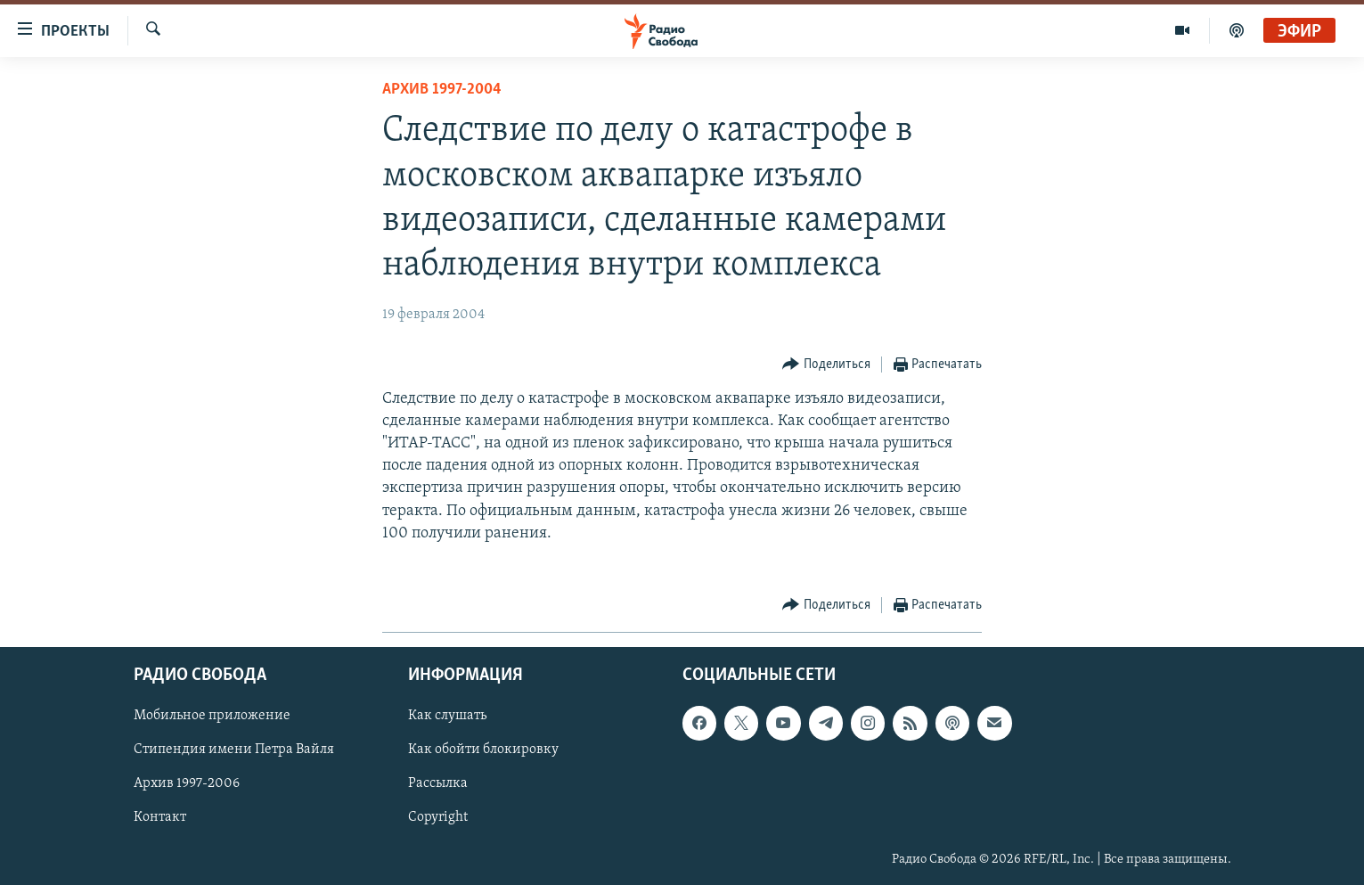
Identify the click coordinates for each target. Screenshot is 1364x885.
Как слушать (447, 716)
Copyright (438, 818)
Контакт (160, 818)
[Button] (826, 365)
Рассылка (438, 784)
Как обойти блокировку (483, 750)
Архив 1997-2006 (187, 784)
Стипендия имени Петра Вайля (234, 750)
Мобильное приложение (212, 716)
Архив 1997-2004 (442, 89)
